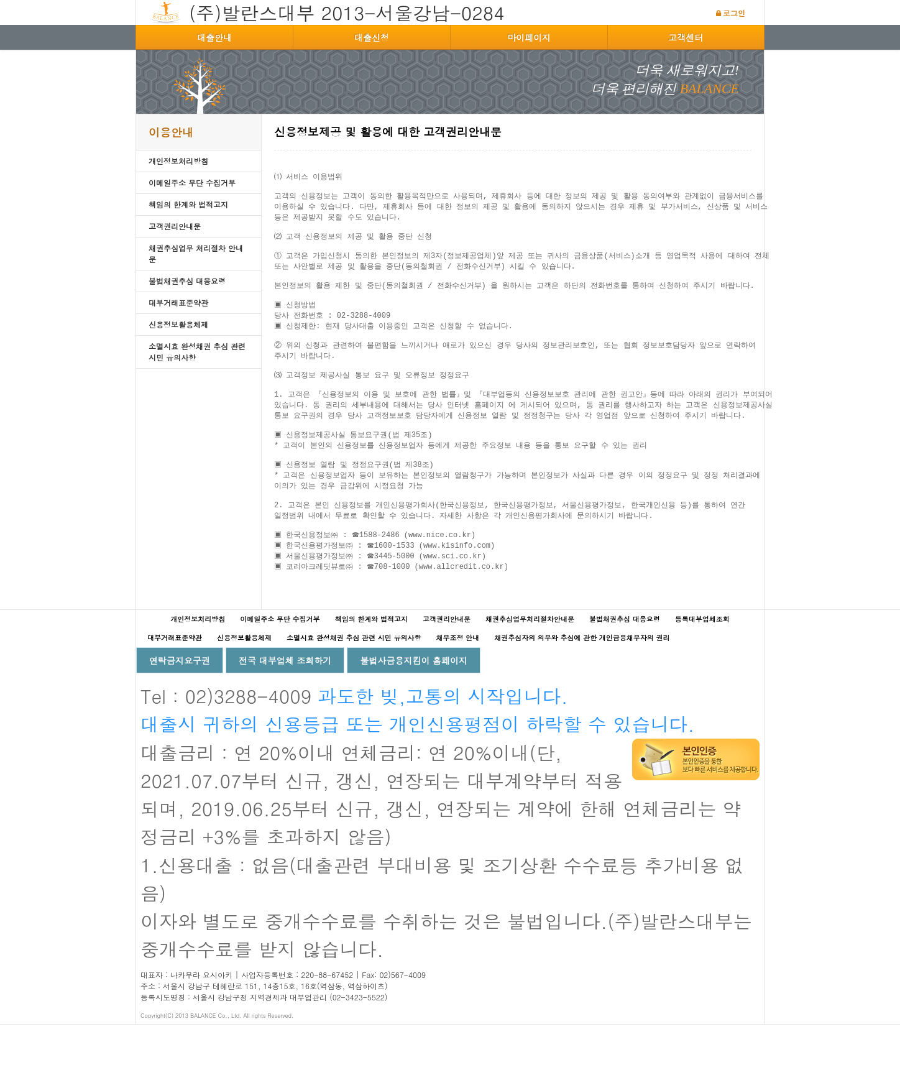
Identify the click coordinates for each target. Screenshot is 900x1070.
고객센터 (685, 37)
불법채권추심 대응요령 (187, 280)
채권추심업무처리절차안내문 (529, 664)
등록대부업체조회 (702, 664)
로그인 (734, 12)
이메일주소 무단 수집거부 (192, 182)
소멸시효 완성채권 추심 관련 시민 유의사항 (197, 351)
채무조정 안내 (457, 683)
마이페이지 (529, 37)
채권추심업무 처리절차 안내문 (196, 253)
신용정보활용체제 (178, 324)
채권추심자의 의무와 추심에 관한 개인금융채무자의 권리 (581, 683)
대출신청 (371, 37)
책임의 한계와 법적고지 (188, 204)
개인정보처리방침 (178, 160)
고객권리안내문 (175, 226)
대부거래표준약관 (178, 302)
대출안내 (214, 37)
